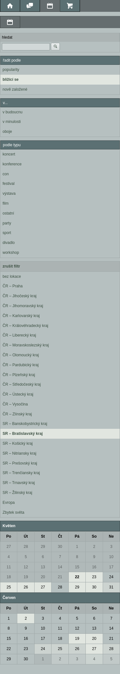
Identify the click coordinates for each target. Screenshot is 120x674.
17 (111, 567)
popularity (11, 69)
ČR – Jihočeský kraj (19, 296)
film (6, 203)
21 (60, 577)
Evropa (9, 502)
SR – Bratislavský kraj (23, 433)
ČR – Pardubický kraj (21, 365)
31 (111, 587)
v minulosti (12, 121)
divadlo (9, 242)
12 (26, 567)
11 (9, 567)
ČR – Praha (13, 286)
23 (94, 577)
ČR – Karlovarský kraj (21, 316)
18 (9, 577)
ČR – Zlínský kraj (17, 414)
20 (43, 577)
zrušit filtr (11, 266)
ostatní (8, 213)
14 (60, 567)
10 (111, 557)
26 (26, 587)
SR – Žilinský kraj (17, 492)
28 (26, 546)
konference (12, 164)
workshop (11, 252)
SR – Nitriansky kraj (19, 453)
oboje (7, 131)
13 (43, 567)
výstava (9, 193)
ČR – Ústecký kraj (18, 394)
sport (7, 233)
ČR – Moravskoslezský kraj (26, 345)
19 (26, 577)
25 (9, 587)
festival (8, 183)
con (6, 174)
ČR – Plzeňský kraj (19, 375)
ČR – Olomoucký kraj (21, 355)
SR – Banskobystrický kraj (25, 423)
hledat (7, 37)
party (7, 223)
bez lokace (12, 276)
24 (111, 577)
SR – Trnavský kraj (19, 483)
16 (94, 567)
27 (9, 546)
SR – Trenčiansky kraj (21, 473)
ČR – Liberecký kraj (19, 335)
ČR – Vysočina (15, 404)
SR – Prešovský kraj (20, 463)
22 (77, 577)
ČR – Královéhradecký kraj (25, 325)
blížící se (11, 79)
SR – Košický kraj (18, 443)
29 (43, 546)
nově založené (15, 89)
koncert (9, 154)
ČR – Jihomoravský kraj (23, 306)
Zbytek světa (13, 512)
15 (77, 567)
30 (60, 546)
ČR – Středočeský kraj (22, 384)
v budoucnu (12, 112)
